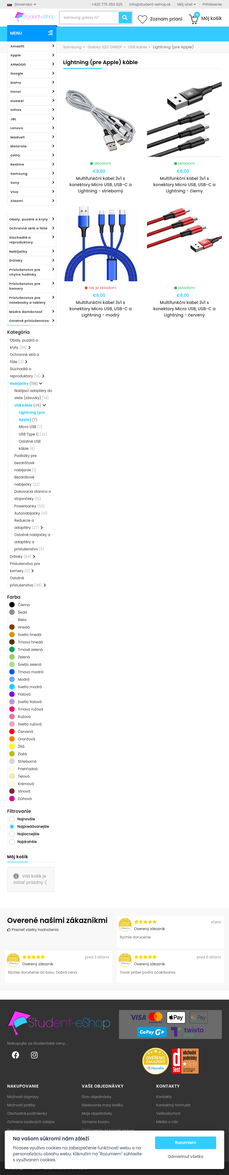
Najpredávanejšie (33, 826)
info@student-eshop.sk (150, 4)
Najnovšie (26, 819)
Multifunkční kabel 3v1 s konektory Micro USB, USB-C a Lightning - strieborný (100, 184)
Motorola (18, 146)
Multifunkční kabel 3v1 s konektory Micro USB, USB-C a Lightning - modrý (100, 308)
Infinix (15, 109)
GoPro (15, 82)
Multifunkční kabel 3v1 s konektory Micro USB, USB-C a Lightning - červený (184, 308)
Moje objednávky (97, 1113)
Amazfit (17, 46)
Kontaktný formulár (173, 1105)
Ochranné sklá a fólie (28, 228)
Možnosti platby (21, 1105)
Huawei (17, 100)
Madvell (17, 137)
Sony (14, 182)
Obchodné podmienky (27, 1113)
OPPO (15, 155)
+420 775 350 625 (107, 4)
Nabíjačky (18, 251)
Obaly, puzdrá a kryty (28, 219)
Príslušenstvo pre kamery (24, 286)
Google (16, 73)
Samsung (18, 173)
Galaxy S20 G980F (104, 47)
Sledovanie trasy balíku (102, 1105)
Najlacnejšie (28, 833)
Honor (15, 91)
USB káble (137, 47)
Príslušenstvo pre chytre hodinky (24, 272)
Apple (15, 55)
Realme (17, 164)
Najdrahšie (27, 841)
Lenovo (16, 128)
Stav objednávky (96, 1096)
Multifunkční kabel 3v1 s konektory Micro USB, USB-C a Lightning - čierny (184, 184)
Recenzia (15, 1130)
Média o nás (167, 1121)
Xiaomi (16, 200)
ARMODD (18, 64)
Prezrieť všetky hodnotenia (32, 929)
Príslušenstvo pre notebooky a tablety (27, 300)
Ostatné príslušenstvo (29, 320)
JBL (13, 119)
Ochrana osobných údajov (31, 1121)
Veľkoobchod (168, 1113)
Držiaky (16, 260)
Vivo (14, 191)
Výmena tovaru (95, 1121)
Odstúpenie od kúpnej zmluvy (108, 1130)
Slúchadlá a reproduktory (21, 240)
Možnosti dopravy (23, 1096)
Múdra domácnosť (25, 311)
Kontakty (164, 1096)
